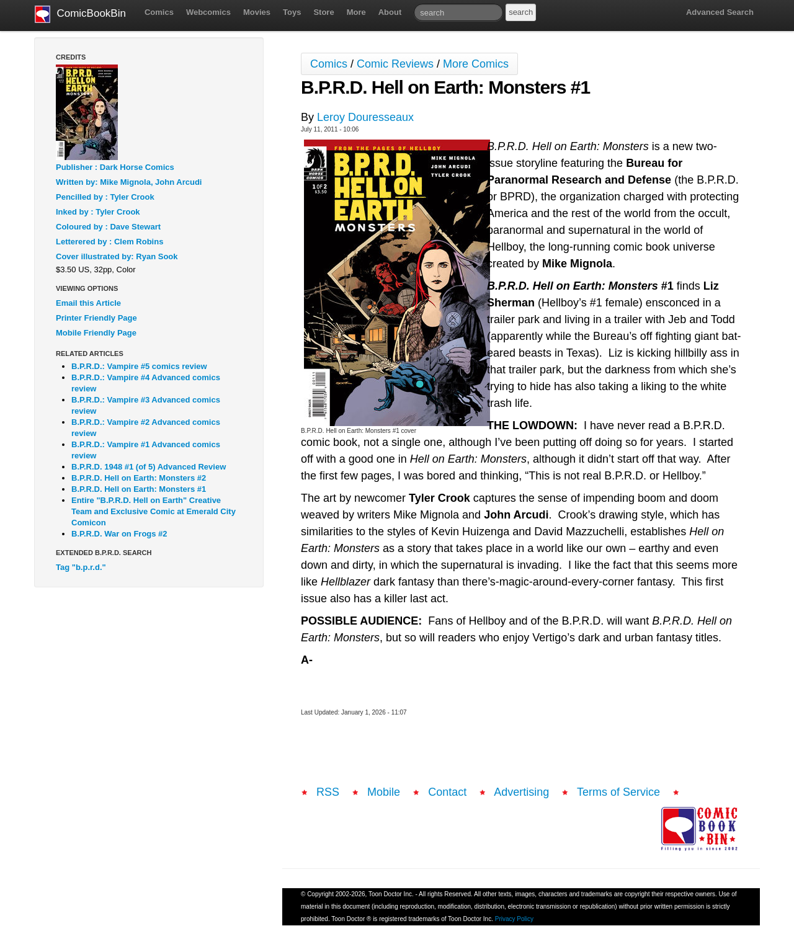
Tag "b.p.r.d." (81, 567)
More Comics (476, 64)
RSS (327, 792)
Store (323, 12)
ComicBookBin (80, 14)
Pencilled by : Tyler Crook (105, 197)
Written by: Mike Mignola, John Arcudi (129, 182)
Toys (292, 12)
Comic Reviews (395, 64)
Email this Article (88, 303)
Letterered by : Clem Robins (109, 241)
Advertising (521, 792)
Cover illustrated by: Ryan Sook (117, 256)
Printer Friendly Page (96, 318)
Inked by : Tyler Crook (98, 211)
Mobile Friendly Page (96, 332)
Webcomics (208, 12)
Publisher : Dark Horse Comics (115, 167)
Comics (159, 12)
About (390, 12)
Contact (447, 792)
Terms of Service (618, 792)
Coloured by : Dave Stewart (108, 226)
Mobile (383, 792)
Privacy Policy (514, 918)
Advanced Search (720, 12)
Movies (256, 12)
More (356, 12)
